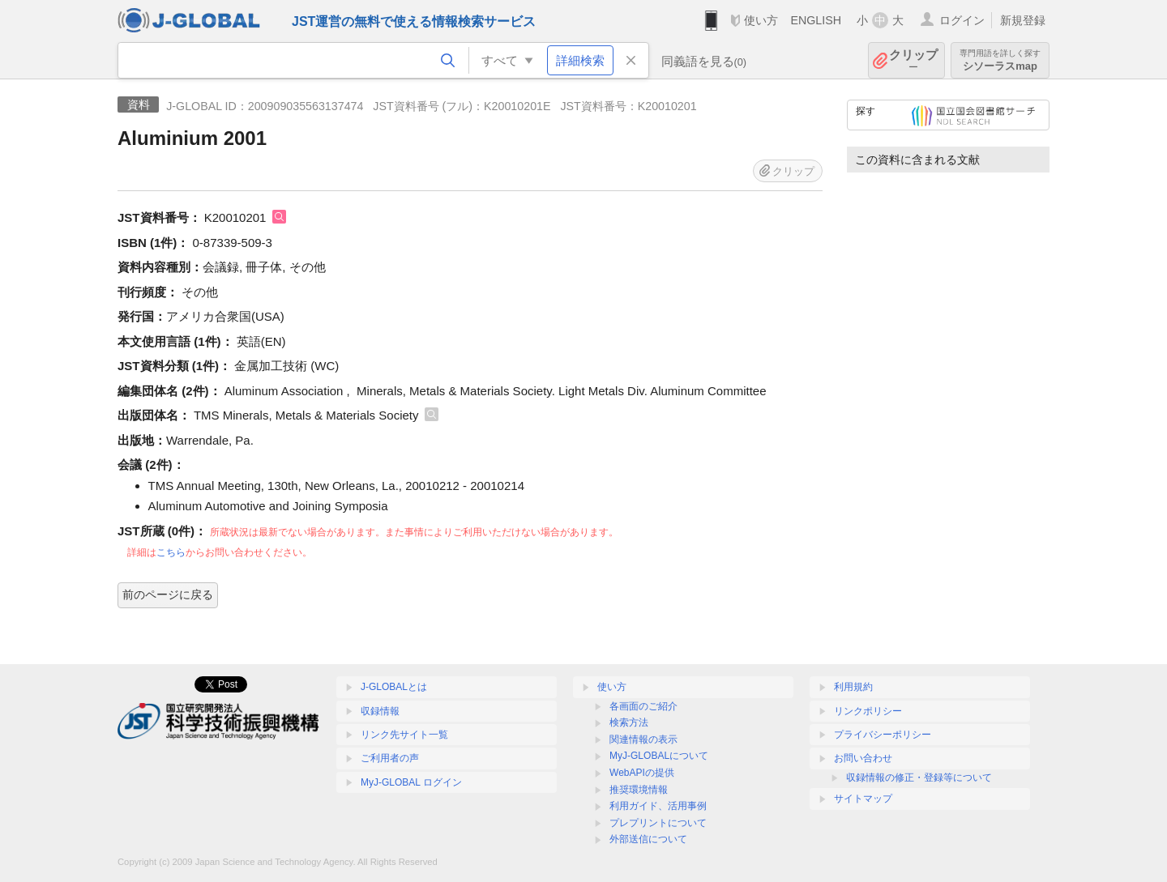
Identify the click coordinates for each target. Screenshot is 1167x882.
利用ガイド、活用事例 (658, 806)
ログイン (962, 20)
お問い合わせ (863, 758)
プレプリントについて (658, 823)
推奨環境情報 (638, 789)
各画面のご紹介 (643, 706)
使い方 (761, 20)
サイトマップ (863, 798)
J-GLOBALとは (394, 686)
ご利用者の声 (390, 758)
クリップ (913, 60)
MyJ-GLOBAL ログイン (411, 782)
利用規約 (853, 686)
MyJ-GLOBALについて (658, 755)
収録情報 (380, 711)
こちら (171, 552)
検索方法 (628, 722)
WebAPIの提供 (641, 772)
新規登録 (1022, 20)
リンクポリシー (868, 711)
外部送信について (648, 839)
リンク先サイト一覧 (404, 734)
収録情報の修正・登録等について (919, 777)
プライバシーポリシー (882, 734)
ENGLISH (815, 20)
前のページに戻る (167, 594)
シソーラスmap (1000, 60)
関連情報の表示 (643, 739)
